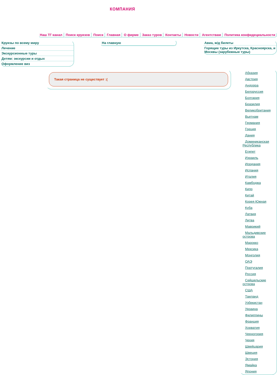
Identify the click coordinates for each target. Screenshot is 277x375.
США (249, 290)
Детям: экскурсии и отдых (23, 58)
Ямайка (251, 365)
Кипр (249, 189)
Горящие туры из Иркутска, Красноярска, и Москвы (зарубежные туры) (240, 50)
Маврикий (252, 226)
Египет (250, 151)
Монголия (252, 255)
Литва (249, 220)
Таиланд (251, 296)
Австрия (251, 79)
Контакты (173, 35)
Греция (250, 129)
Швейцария (254, 346)
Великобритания (258, 110)
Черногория (254, 334)
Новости (191, 35)
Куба (248, 208)
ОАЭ (248, 261)
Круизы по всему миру (20, 43)
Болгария (252, 98)
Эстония (251, 359)
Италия (250, 176)
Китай (249, 195)
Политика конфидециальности (249, 35)
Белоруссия (254, 91)
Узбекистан (253, 303)
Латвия (250, 214)
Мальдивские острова (254, 234)
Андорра (252, 85)
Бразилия (252, 104)
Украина (251, 309)
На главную (111, 43)
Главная (113, 35)
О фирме (131, 35)
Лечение (8, 48)
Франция (252, 321)
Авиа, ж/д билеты (218, 43)
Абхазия (251, 73)
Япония (251, 371)
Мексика (251, 249)
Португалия (254, 268)
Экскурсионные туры (19, 53)
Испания (251, 170)
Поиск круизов (78, 35)
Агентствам (211, 35)
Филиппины (254, 315)
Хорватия (252, 328)
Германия (252, 123)
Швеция (251, 353)
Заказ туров (152, 35)
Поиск (98, 35)
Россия (250, 274)
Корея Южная (255, 201)
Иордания (252, 164)
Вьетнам (251, 116)
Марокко (251, 243)
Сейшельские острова (254, 282)
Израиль (251, 158)
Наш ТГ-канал (51, 35)
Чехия (249, 340)
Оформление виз (15, 64)
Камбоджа (253, 183)
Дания (250, 135)
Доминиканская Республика (256, 143)
